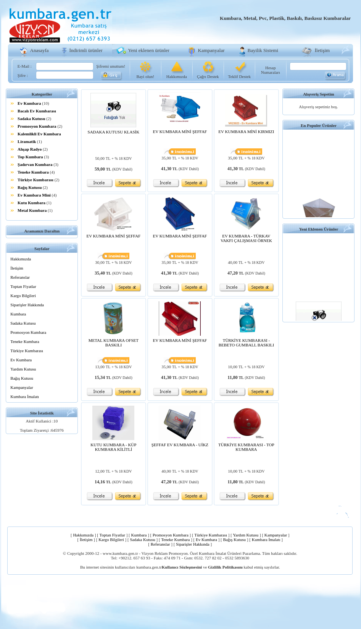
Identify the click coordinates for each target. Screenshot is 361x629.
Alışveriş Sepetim (318, 94)
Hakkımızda (176, 76)
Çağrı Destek (208, 76)
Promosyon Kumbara (37, 126)
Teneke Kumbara (33, 172)
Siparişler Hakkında (27, 304)
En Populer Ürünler (319, 125)
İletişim (322, 50)
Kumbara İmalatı (24, 396)
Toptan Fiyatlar (23, 286)
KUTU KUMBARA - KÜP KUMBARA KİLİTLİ (113, 447)
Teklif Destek (239, 76)
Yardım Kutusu (23, 369)
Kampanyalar (211, 50)
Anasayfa (39, 50)
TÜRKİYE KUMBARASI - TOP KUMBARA (246, 447)
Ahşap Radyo (30, 149)
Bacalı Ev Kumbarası (37, 111)
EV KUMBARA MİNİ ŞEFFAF (180, 131)
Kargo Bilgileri (23, 295)
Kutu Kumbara (31, 202)
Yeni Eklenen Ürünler (318, 229)
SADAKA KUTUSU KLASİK (114, 132)
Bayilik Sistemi (263, 50)
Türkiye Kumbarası (35, 179)
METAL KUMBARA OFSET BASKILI (114, 342)
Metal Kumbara (32, 210)
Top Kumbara (30, 156)
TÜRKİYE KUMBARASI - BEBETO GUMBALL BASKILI (246, 342)
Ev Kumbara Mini (34, 195)
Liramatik (27, 141)
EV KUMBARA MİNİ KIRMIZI (246, 131)
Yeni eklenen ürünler (148, 50)
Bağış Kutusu (30, 187)
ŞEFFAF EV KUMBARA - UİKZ (179, 444)
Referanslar (20, 277)
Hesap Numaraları (270, 70)
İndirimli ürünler (86, 50)
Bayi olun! (145, 76)
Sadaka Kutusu (31, 118)
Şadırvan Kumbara (35, 164)
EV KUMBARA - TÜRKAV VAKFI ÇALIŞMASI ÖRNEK (246, 238)
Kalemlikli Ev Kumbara (39, 134)
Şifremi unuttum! (110, 66)
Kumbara (18, 314)
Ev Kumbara (29, 103)
